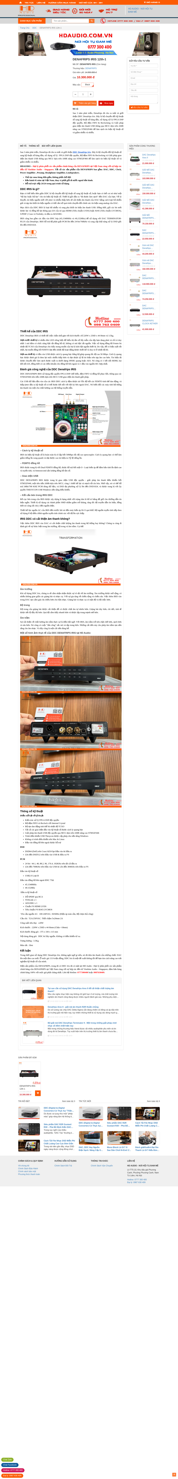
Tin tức (29, 2)
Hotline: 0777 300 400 (120, 21)
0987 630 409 (12, 1476)
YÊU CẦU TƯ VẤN (139, 107)
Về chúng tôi (23, 1166)
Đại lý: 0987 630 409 (148, 21)
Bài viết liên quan (52, 146)
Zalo (7, 1460)
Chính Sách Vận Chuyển (102, 1166)
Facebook (10, 1465)
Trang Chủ (24, 28)
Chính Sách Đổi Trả (63, 1166)
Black (87, 85)
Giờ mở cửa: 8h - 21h (90, 2)
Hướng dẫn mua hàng (62, 2)
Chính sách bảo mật (27, 1171)
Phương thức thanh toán (29, 1174)
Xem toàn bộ (68, 1101)
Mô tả (23, 146)
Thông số (34, 146)
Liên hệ (41, 2)
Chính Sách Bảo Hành (28, 1168)
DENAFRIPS (91, 68)
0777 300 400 (13, 1470)
